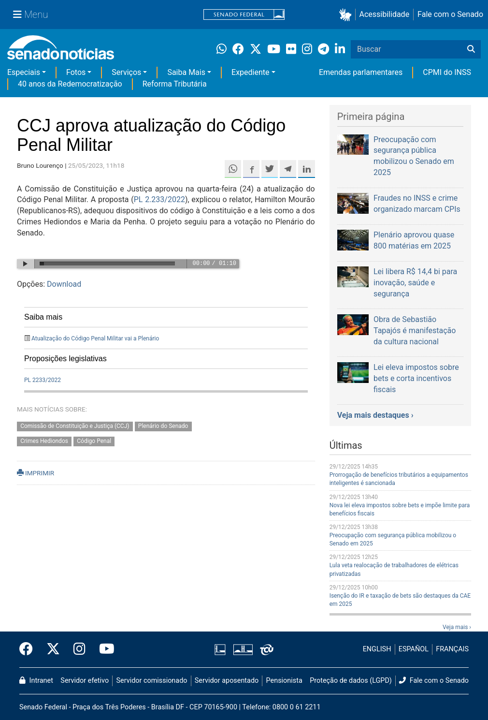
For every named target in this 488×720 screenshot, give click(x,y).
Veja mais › (457, 627)
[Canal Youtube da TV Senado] (103, 649)
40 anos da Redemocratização (70, 83)
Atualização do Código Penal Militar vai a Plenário (95, 338)
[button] (347, 14)
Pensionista (284, 680)
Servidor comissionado (151, 680)
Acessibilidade (384, 14)
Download (64, 284)
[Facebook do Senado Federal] (29, 649)
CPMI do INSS (447, 72)
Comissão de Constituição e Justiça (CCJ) (74, 426)
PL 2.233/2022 (159, 199)
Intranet (36, 680)
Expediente (250, 72)
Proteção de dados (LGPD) (351, 680)
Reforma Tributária (175, 83)
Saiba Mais (186, 72)
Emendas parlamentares (360, 72)
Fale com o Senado (450, 14)
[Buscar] (471, 49)
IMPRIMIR (35, 473)
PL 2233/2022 (42, 380)
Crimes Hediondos (44, 441)
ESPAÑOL (414, 649)
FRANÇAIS (452, 649)
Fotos (76, 72)
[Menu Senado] (30, 14)
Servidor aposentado (226, 680)
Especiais (23, 72)
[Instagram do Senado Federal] (79, 649)
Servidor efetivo (84, 680)
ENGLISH (377, 649)
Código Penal (94, 441)
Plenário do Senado (163, 426)
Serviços (126, 72)
